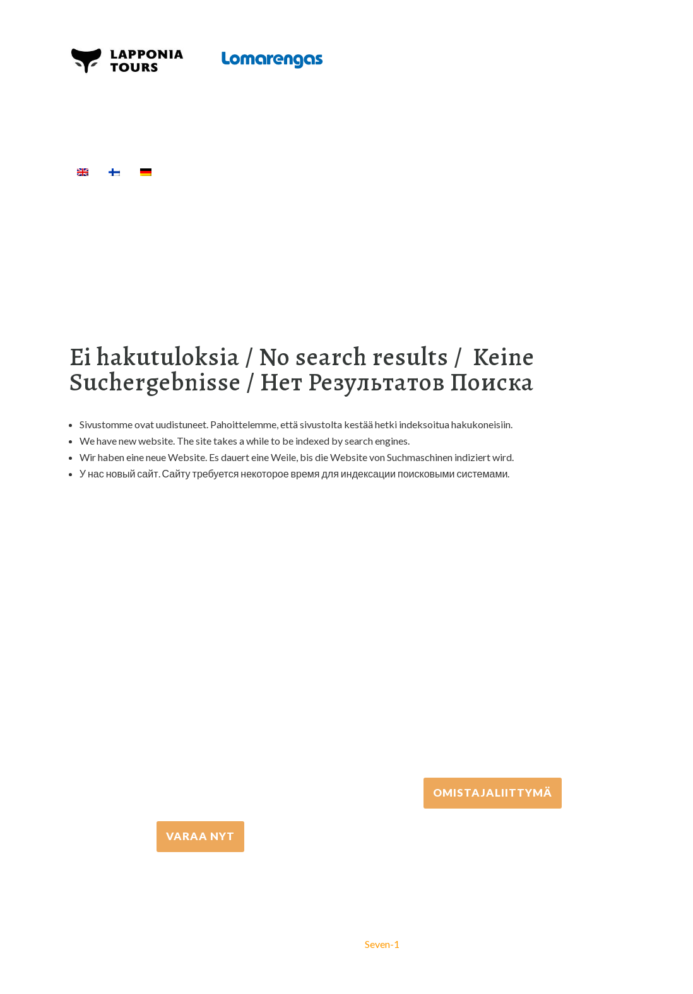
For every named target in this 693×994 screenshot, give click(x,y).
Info (568, 171)
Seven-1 (382, 944)
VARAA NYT (200, 836)
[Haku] (608, 171)
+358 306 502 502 (493, 669)
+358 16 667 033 (200, 712)
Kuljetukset (443, 171)
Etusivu (191, 171)
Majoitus (512, 171)
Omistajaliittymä (492, 792)
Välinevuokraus (357, 171)
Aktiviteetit (263, 171)
